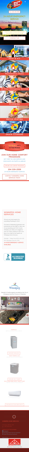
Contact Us (14, 38)
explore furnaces (13, 353)
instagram (5, 431)
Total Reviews (14, 148)
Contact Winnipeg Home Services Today (14, 177)
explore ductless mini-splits (14, 405)
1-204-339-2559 (14, 12)
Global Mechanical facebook (9, 434)
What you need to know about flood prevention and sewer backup (14, 32)
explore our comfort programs (14, 166)
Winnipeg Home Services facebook (11, 432)
